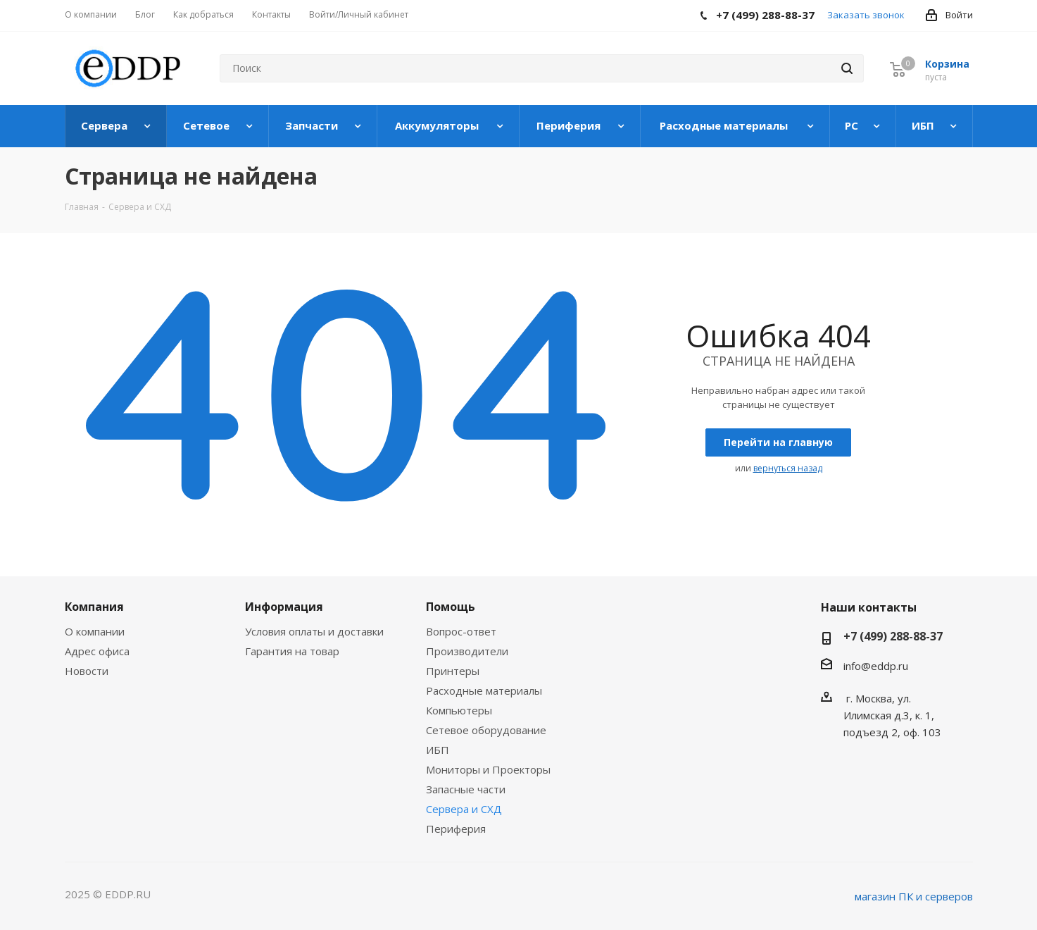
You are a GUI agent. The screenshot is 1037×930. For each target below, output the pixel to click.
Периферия (456, 829)
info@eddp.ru (875, 666)
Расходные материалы (484, 690)
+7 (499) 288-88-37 (893, 636)
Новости (86, 671)
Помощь (450, 606)
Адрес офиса (97, 651)
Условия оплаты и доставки (314, 631)
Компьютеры (459, 710)
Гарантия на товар (292, 651)
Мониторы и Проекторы (488, 769)
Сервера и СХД (464, 809)
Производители (467, 651)
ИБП (437, 750)
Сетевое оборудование (486, 730)
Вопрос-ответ (461, 631)
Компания (94, 606)
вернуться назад (787, 468)
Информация (284, 606)
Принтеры (452, 671)
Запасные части (465, 789)
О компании (95, 631)
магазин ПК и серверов (914, 896)
